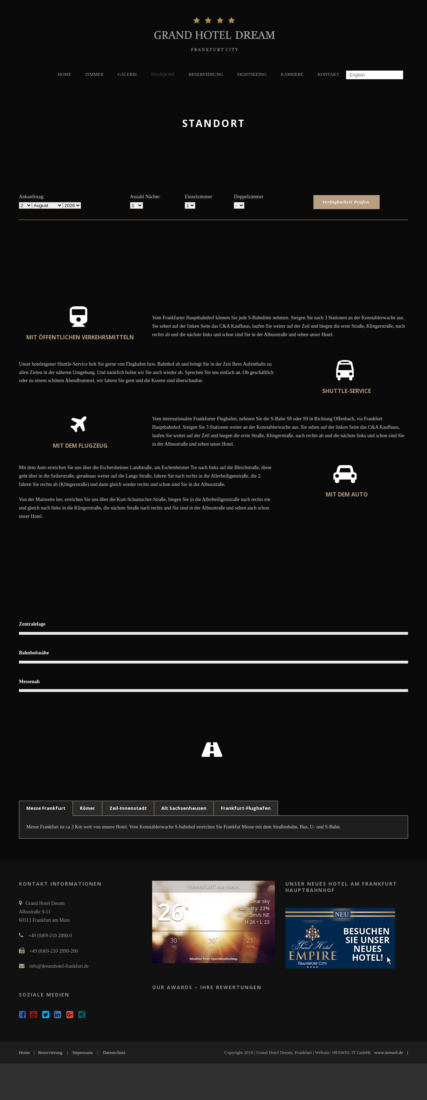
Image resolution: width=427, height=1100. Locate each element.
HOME (64, 74)
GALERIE (127, 74)
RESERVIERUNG (206, 74)
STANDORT (163, 74)
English (356, 75)
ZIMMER (94, 74)
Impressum (83, 1052)
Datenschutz (114, 1052)
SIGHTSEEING (252, 74)
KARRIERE (292, 74)
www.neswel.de (388, 1052)
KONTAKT (328, 74)
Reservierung (50, 1052)
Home (24, 1052)
